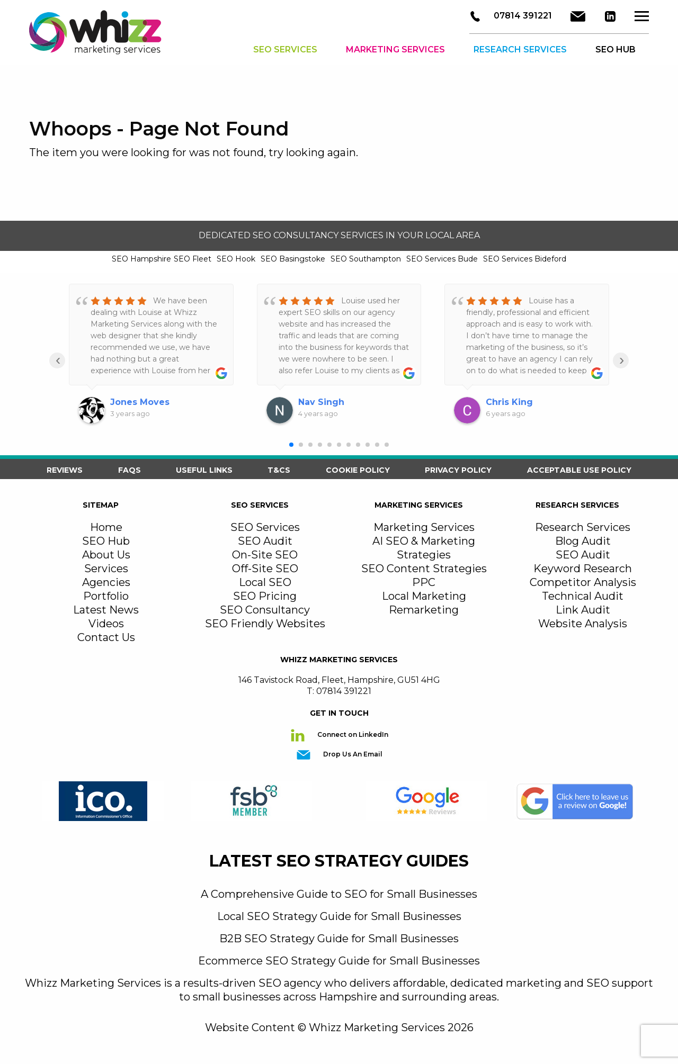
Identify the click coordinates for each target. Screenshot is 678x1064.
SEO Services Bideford (524, 259)
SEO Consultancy (265, 609)
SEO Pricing (265, 596)
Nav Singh (321, 402)
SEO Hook (236, 259)
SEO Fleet (192, 259)
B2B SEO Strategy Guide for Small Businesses (339, 938)
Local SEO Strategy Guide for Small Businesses (339, 916)
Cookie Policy (358, 470)
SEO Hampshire (141, 259)
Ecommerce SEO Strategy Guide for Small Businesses (339, 960)
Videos (106, 623)
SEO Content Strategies (424, 568)
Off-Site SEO (265, 568)
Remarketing (424, 609)
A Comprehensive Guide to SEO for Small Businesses (339, 894)
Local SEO (265, 582)
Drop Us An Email (352, 754)
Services (106, 568)
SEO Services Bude (442, 259)
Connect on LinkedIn (352, 734)
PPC (423, 582)
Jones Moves (140, 402)
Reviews (65, 470)
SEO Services (285, 50)
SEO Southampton (366, 259)
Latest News (106, 609)
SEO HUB (615, 50)
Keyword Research (582, 568)
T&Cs (278, 470)
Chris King (509, 402)
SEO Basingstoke (293, 259)
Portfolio (106, 596)
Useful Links (204, 470)
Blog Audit (583, 541)
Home (106, 527)
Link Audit (583, 609)
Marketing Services (395, 50)
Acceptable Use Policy (579, 470)
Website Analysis (582, 623)
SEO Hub (106, 541)
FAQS (129, 470)
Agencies (106, 582)
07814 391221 (522, 16)
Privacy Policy (458, 470)
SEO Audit (265, 541)
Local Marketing (424, 596)
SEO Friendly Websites (265, 623)
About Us (106, 554)
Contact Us (106, 637)
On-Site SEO (265, 554)
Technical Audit (582, 596)
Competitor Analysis (583, 582)
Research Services (520, 50)
